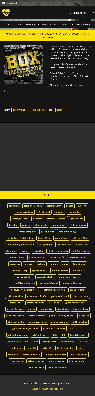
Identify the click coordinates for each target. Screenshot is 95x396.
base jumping (45, 244)
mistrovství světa (35, 302)
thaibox (61, 328)
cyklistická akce (15, 296)
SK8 (63, 335)
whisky (31, 309)
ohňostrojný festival (69, 277)
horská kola (55, 302)
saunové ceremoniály (55, 354)
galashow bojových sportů (25, 328)
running (54, 264)
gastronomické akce (75, 302)
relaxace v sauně (79, 354)
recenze (83, 341)
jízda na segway (78, 225)
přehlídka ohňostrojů (24, 283)
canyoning (14, 205)
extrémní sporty (40, 335)
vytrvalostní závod (49, 283)
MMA (72, 328)
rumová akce (46, 309)
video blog (38, 251)
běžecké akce (16, 302)
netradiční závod (77, 257)
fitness (69, 205)
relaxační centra (36, 361)
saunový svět (17, 361)
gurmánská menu (38, 322)
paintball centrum (57, 367)
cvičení (62, 218)
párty (52, 315)
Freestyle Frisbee (20, 218)
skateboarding (68, 341)
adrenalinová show (17, 335)
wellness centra (56, 361)
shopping (59, 212)
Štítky (7, 109)
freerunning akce (27, 231)
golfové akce (77, 218)
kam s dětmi (44, 238)
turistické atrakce (46, 277)
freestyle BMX (49, 341)
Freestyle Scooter (78, 335)
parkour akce (47, 231)
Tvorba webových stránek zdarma (47, 388)
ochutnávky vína (59, 322)
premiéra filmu (17, 257)
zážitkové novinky (33, 205)
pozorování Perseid (72, 283)
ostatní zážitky (54, 205)
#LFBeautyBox (80, 322)
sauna (81, 348)
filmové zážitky (19, 270)
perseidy (32, 348)
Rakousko (84, 315)
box (50, 109)
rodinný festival (60, 270)
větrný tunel (44, 212)
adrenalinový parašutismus (20, 244)
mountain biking (67, 231)
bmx (27, 341)
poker (65, 264)
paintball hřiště (36, 367)
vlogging (24, 251)
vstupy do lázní (66, 315)
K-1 (81, 328)
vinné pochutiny (16, 322)
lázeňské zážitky (65, 348)
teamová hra (81, 244)
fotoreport (77, 270)
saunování (13, 354)
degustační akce (15, 309)
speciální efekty (40, 270)
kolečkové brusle (81, 251)
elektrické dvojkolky (58, 251)
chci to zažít (38, 109)
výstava (26, 225)
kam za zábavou (37, 257)
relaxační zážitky (31, 354)
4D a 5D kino (79, 264)
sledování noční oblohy (22, 289)
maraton (28, 264)
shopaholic (73, 212)
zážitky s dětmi (80, 238)
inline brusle (40, 225)
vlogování (11, 251)
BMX (54, 335)
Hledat (3, 3)
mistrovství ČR (57, 257)
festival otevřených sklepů (21, 238)
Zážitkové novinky (78, 12)
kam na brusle (58, 225)
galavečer (61, 109)
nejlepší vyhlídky (24, 277)
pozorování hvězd (60, 296)
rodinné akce (61, 238)
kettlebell (38, 218)
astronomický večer (37, 296)
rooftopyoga (17, 348)
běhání (41, 264)
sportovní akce (20, 109)
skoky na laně (64, 244)
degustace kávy (80, 309)
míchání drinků (37, 315)
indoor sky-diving (24, 212)
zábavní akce (14, 341)
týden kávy (62, 309)
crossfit (51, 218)
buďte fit (82, 205)
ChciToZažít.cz (9, 24)
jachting (13, 225)
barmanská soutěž (15, 315)
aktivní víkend (77, 289)
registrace (15, 264)
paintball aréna (76, 361)
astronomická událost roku (51, 289)
